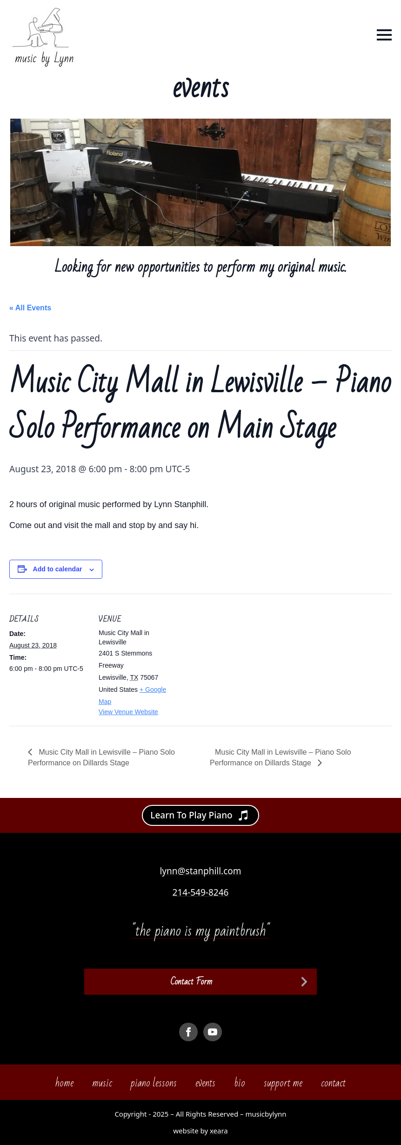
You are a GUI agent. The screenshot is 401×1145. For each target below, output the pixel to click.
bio (239, 1083)
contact (333, 1083)
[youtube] (212, 1032)
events (205, 1083)
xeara (219, 1130)
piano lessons (154, 1083)
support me (283, 1083)
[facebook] (188, 1032)
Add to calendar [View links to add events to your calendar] (57, 569)
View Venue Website (128, 712)
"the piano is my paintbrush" (201, 930)
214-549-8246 (201, 892)
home (64, 1083)
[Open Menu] (384, 34)
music (102, 1083)
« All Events (30, 308)
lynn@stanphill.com (200, 871)
